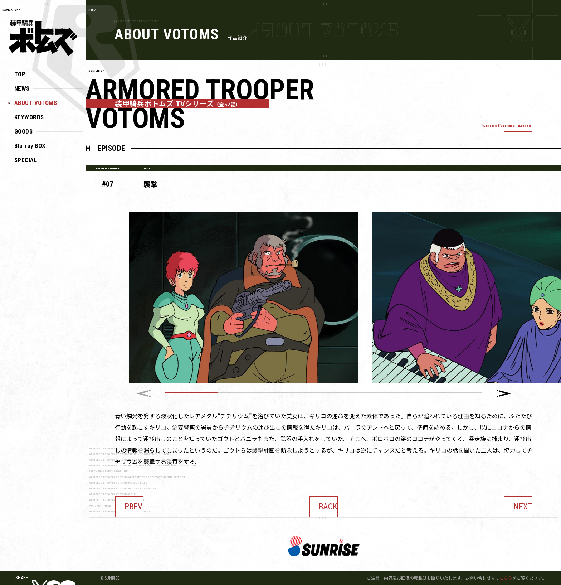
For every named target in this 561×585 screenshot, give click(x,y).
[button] (503, 393)
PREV (129, 501)
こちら (505, 578)
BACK (323, 501)
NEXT (518, 501)
